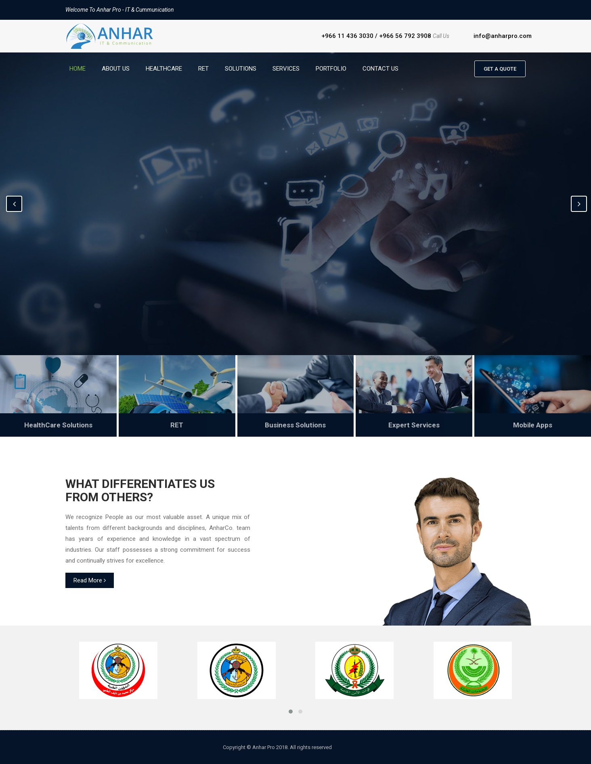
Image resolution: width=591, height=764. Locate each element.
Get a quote (500, 69)
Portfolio (331, 68)
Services (286, 68)
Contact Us (380, 68)
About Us (116, 68)
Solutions (240, 68)
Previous (14, 204)
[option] (295, 203)
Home (77, 68)
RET (203, 68)
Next (579, 204)
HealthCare (164, 68)
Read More (89, 580)
